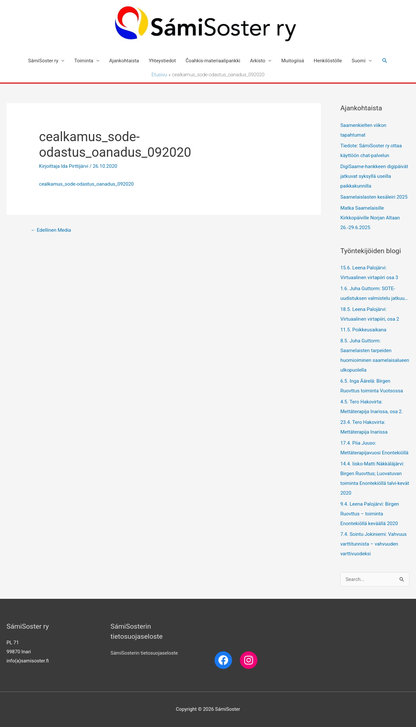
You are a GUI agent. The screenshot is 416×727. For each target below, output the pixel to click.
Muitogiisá (292, 61)
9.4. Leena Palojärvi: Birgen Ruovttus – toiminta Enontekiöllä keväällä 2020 (369, 513)
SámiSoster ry (43, 61)
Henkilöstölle (328, 61)
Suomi (359, 61)
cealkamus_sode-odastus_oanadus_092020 (86, 184)
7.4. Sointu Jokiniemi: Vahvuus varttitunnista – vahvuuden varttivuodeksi (373, 544)
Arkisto (257, 61)
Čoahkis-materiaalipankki (213, 61)
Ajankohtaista (124, 61)
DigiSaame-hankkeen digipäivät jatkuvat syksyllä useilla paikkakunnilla (374, 176)
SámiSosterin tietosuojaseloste (144, 653)
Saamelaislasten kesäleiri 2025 (374, 197)
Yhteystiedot (162, 61)
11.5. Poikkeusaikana (363, 330)
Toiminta (83, 61)
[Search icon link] (385, 60)
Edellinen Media (51, 230)
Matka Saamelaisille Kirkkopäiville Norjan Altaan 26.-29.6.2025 (370, 217)
